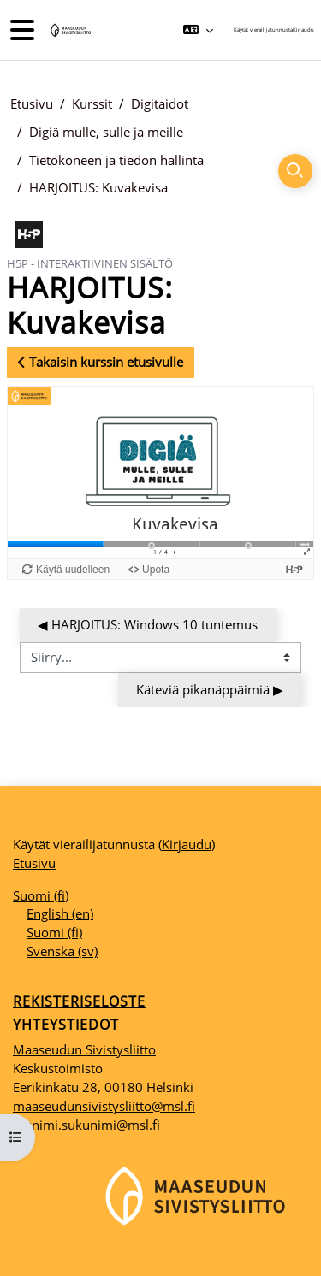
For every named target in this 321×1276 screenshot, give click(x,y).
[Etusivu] (69, 30)
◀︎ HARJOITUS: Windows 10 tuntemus (148, 624)
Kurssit (92, 103)
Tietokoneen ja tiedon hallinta (116, 159)
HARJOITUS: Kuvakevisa (98, 187)
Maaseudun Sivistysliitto (84, 1049)
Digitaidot (159, 103)
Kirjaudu (303, 29)
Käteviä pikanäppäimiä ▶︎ (209, 689)
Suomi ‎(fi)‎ (40, 895)
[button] (198, 30)
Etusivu (31, 103)
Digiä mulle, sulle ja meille (106, 131)
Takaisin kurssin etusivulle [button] (100, 361)
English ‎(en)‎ (60, 913)
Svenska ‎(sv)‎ (62, 951)
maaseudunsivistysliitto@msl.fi (104, 1105)
